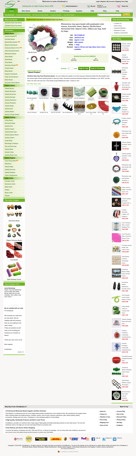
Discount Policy (121, 417)
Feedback (120, 425)
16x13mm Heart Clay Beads (13, 22)
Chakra (7, 190)
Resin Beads (9, 80)
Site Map (119, 422)
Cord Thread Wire (11, 161)
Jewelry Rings (9, 106)
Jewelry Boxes (9, 88)
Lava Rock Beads (68, 15)
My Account (110, 1)
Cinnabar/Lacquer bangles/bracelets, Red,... (127, 358)
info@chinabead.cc (72, 6)
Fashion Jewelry (10, 85)
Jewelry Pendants (10, 103)
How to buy (118, 26)
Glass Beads (9, 56)
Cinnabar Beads (10, 39)
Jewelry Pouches (10, 169)
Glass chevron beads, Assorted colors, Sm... (126, 190)
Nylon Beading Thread (14, 279)
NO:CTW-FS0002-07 (55, 99)
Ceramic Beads (11, 36)
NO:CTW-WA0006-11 (91, 99)
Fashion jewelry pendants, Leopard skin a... (127, 201)
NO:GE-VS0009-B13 (79, 113)
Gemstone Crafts (10, 184)
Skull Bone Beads (14, 221)
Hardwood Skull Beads (23, 15)
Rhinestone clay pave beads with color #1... (126, 133)
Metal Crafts (8, 187)
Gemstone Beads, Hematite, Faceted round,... (125, 72)
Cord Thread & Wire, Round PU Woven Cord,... (126, 236)
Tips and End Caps (11, 146)
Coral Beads (14, 260)
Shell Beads (8, 59)
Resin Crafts (9, 192)
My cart (93, 6)
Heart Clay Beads (38, 19)
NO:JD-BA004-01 (68, 112)
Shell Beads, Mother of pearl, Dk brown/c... (126, 383)
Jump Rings (8, 140)
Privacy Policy (121, 420)
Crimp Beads (9, 120)
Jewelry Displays (10, 172)
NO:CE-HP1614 (43, 98)
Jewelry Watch (9, 111)
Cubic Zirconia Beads (11, 77)
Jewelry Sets (9, 108)
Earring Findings (10, 123)
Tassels (7, 195)
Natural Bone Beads (12, 42)
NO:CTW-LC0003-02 (103, 113)
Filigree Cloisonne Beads (14, 240)
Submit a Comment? (121, 33)
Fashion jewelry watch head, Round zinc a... (126, 96)
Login (98, 1)
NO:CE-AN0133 (32, 112)
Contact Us (117, 23)
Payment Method (119, 28)
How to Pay (120, 414)
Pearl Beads (8, 62)
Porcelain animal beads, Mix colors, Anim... (127, 247)
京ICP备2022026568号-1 (68, 448)
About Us (103, 411)
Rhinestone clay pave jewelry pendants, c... (126, 178)
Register (103, 1)
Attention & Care (119, 30)
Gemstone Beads (11, 65)
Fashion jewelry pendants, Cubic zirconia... (126, 156)
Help (126, 1)
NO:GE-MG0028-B (32, 99)
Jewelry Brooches (10, 94)
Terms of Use (104, 425)
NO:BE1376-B (44, 112)
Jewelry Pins (9, 126)
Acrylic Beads (9, 68)
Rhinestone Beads (10, 53)
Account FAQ (121, 411)
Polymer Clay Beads (11, 74)
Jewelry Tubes (9, 152)
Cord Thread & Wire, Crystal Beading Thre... (126, 225)
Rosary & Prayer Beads (12, 114)
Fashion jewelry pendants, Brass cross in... (126, 144)
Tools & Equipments (11, 175)
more (19, 352)
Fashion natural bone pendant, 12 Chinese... (126, 46)
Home (29, 19)
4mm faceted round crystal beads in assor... (126, 297)
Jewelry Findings (10, 117)
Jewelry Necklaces (10, 100)
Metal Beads (8, 71)
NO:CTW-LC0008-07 (91, 113)
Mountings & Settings (11, 143)
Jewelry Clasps (9, 129)
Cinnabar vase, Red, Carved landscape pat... (126, 85)
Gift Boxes (8, 164)
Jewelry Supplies (10, 158)
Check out (125, 6)
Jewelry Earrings (10, 97)
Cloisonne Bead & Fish (13, 48)
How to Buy (103, 420)
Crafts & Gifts (9, 178)
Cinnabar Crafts (10, 181)
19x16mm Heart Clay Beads (13, 25)
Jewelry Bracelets (10, 91)
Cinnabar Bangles (55, 15)
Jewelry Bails (9, 149)
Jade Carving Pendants (12, 51)
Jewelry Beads (9, 33)
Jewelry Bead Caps (11, 132)
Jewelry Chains (9, 137)
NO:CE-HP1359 (55, 112)
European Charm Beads (12, 82)
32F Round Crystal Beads (40, 15)
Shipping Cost (119, 1)
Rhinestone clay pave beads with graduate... (126, 167)
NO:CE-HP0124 (103, 98)
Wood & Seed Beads (11, 45)
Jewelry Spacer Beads (12, 135)
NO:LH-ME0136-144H (67, 99)
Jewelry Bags (9, 166)
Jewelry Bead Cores (11, 155)
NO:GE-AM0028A (79, 98)
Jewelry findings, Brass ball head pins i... (127, 321)
